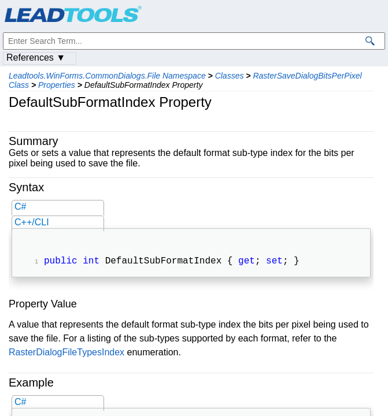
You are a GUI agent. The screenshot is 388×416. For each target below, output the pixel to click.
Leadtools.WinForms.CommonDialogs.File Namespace (107, 75)
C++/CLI (31, 222)
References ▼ (35, 57)
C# (20, 206)
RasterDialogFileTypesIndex (66, 353)
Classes (229, 75)
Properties (56, 85)
